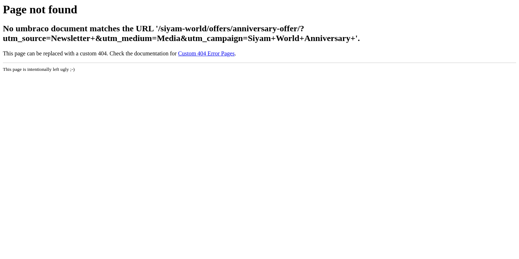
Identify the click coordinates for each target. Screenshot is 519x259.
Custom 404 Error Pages (206, 53)
